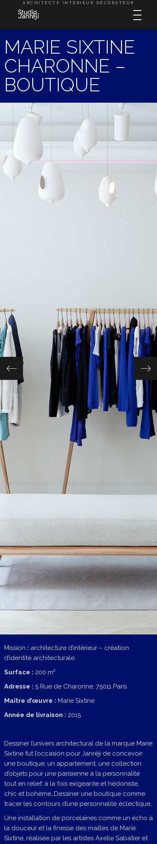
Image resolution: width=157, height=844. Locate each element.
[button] (11, 368)
